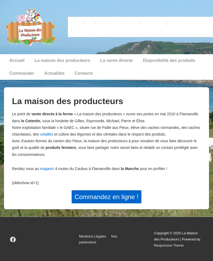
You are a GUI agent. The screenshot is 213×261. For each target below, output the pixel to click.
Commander (21, 73)
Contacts (84, 73)
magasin (47, 169)
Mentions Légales (92, 236)
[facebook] (13, 239)
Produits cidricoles (182, 24)
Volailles (115, 24)
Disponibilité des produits (169, 60)
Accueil (16, 60)
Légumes (131, 24)
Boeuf (89, 24)
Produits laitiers (154, 24)
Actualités (54, 73)
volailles (46, 134)
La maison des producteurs (62, 60)
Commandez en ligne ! (106, 196)
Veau (77, 24)
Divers (78, 30)
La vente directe (116, 60)
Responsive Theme (169, 245)
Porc (101, 24)
